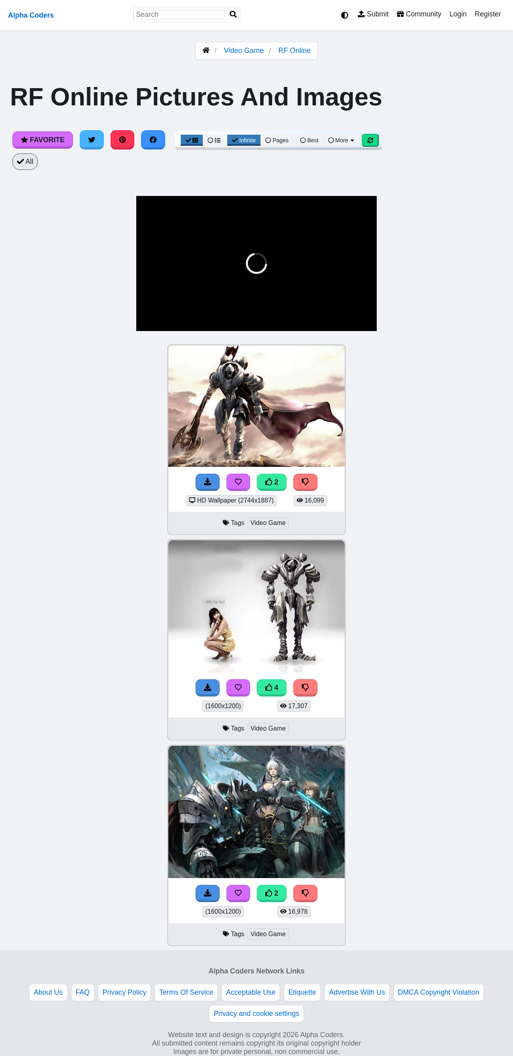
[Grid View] (192, 140)
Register (488, 14)
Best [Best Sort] (309, 140)
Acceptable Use (250, 992)
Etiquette (302, 992)
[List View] (214, 140)
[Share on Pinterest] (123, 139)
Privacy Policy (125, 992)
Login (458, 14)
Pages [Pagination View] (277, 140)
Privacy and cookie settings (256, 1014)
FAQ (83, 992)
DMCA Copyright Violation (438, 992)
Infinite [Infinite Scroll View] (244, 140)
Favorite (43, 140)
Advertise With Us (357, 992)
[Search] (233, 14)
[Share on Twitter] (92, 139)
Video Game (244, 50)
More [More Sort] (341, 140)
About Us (48, 992)
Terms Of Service (186, 992)
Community (419, 14)
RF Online (294, 50)
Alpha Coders (31, 15)
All (25, 161)
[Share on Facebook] (153, 139)
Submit (373, 14)
